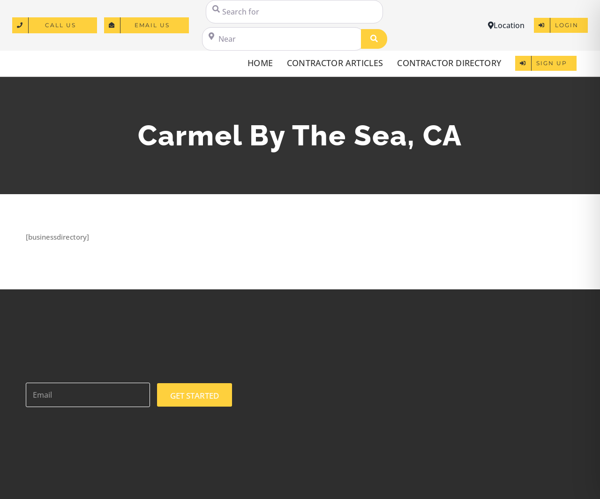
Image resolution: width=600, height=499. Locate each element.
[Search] (374, 39)
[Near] (283, 39)
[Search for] (294, 11)
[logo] (52, 58)
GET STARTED (194, 395)
